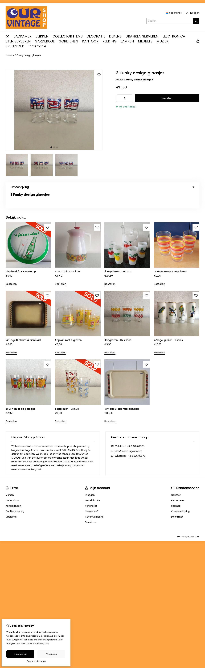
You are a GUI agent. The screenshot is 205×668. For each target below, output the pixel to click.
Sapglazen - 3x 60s (67, 393)
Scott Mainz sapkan (67, 255)
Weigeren (51, 654)
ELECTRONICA (173, 36)
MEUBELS (145, 41)
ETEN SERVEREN (18, 41)
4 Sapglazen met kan (117, 255)
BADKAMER (22, 36)
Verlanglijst (91, 490)
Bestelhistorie (92, 484)
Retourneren (178, 484)
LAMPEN (127, 41)
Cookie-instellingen (36, 661)
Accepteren (20, 654)
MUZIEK (162, 41)
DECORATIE (96, 36)
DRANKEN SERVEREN (142, 36)
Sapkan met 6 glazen (68, 324)
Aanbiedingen (13, 490)
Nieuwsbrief (91, 495)
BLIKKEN (42, 36)
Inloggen (90, 479)
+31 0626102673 (135, 430)
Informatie (37, 46)
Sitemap (176, 490)
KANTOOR (90, 41)
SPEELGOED (15, 46)
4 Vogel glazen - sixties (168, 324)
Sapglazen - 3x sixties (117, 324)
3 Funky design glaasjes (28, 55)
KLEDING (109, 41)
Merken (10, 479)
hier (47, 643)
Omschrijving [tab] (102, 187)
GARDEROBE (45, 41)
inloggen (192, 12)
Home (9, 55)
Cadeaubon (12, 484)
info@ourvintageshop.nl (128, 435)
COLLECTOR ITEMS (68, 36)
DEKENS (115, 36)
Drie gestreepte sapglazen (170, 255)
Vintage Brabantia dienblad (23, 324)
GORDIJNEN (68, 41)
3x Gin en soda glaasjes (21, 393)
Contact (176, 479)
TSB (197, 520)
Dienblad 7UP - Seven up (21, 255)
